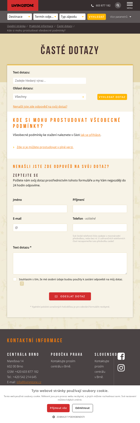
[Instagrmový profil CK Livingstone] (122, 367)
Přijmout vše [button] (58, 408)
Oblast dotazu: (23, 88)
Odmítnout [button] (82, 408)
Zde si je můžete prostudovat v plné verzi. (45, 147)
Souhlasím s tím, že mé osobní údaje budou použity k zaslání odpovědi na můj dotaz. (71, 279)
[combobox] (19, 17)
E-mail (17, 219)
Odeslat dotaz (70, 296)
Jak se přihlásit (90, 135)
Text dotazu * (22, 247)
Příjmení (78, 200)
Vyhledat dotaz (112, 97)
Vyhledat (96, 16)
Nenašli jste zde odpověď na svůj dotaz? (40, 107)
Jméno (17, 200)
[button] (70, 417)
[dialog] (70, 404)
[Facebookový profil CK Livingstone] (122, 356)
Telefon (84, 219)
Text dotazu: (21, 72)
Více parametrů (118, 16)
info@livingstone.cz (29, 382)
